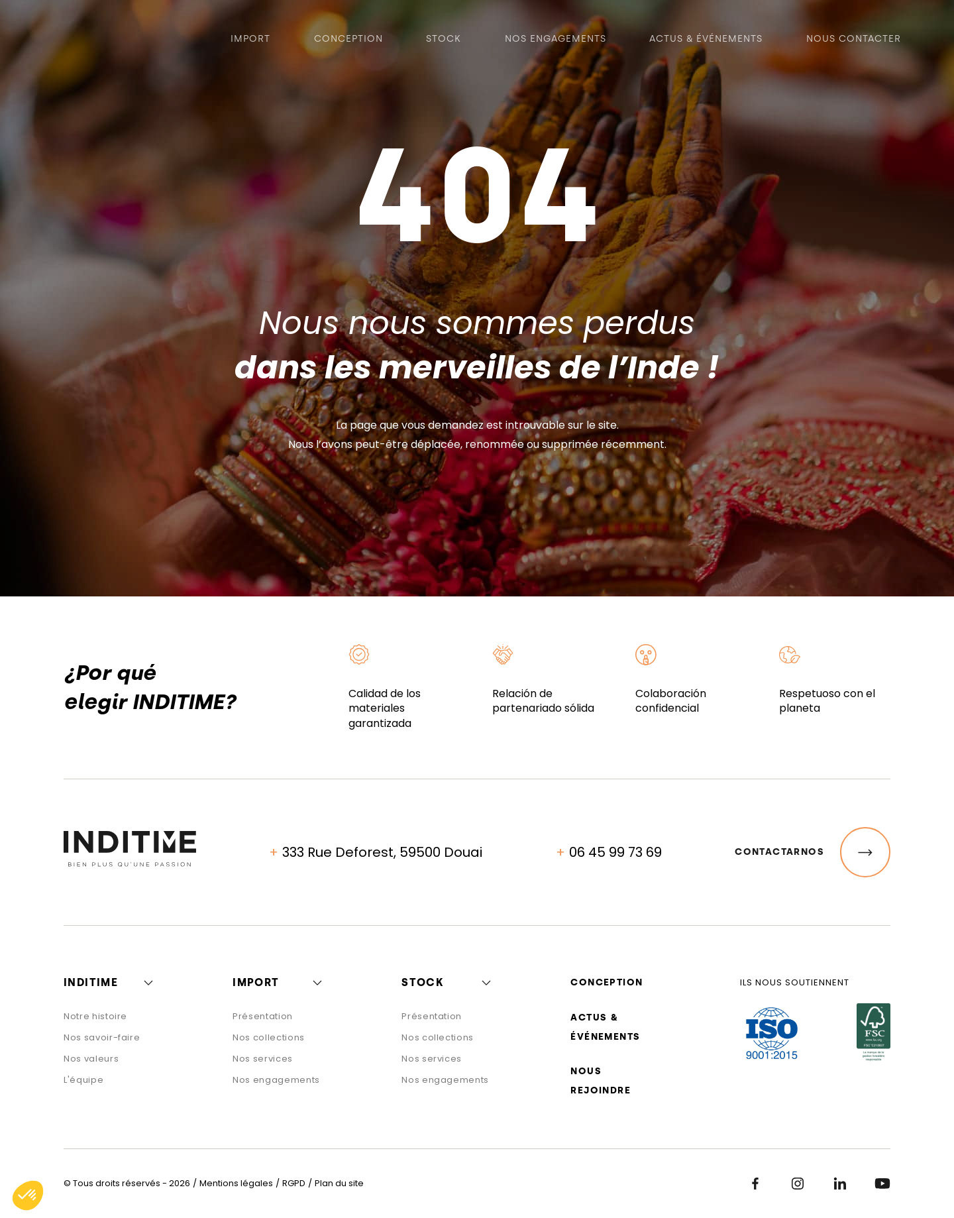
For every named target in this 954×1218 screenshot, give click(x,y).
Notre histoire (95, 1016)
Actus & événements (706, 40)
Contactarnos (812, 852)
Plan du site (339, 1183)
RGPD (293, 1183)
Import (250, 40)
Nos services (263, 1058)
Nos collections (269, 1037)
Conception (348, 40)
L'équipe (83, 1080)
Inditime (91, 982)
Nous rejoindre (600, 1081)
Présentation (263, 1016)
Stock (443, 40)
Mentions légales (236, 1183)
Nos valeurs (91, 1058)
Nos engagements (555, 40)
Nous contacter (853, 40)
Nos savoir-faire (102, 1037)
